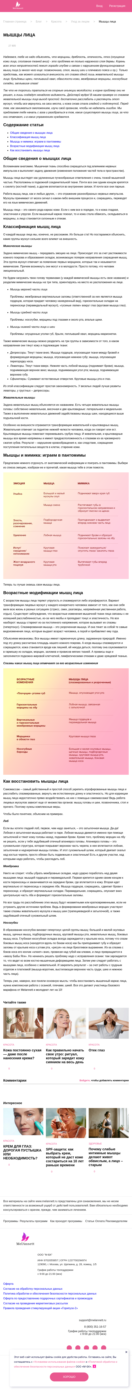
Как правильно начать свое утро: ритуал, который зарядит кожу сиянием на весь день (65, 1056)
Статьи (89, 1221)
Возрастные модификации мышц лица (34, 146)
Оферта (8, 1283)
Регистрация (117, 5)
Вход (99, 5)
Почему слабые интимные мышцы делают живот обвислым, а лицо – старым (106, 1157)
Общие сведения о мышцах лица (31, 132)
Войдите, (85, 1080)
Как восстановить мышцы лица (30, 150)
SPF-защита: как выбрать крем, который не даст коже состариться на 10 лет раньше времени (65, 1157)
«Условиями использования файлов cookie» (59, 1361)
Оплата (100, 1221)
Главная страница (14, 21)
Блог (39, 21)
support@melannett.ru (92, 1320)
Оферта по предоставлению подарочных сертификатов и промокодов (47, 1298)
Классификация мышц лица (28, 137)
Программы (10, 1221)
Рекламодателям (116, 1221)
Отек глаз (97, 1050)
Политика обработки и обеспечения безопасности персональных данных (50, 1293)
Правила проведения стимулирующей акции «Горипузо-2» (40, 1308)
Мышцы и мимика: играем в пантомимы (35, 141)
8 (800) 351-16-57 (95, 1326)
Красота (56, 21)
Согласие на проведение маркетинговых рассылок (35, 1303)
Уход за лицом (80, 21)
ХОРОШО (69, 1376)
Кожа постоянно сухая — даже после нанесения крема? (22, 1054)
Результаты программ (33, 1221)
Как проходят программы (66, 1221)
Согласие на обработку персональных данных (32, 1288)
